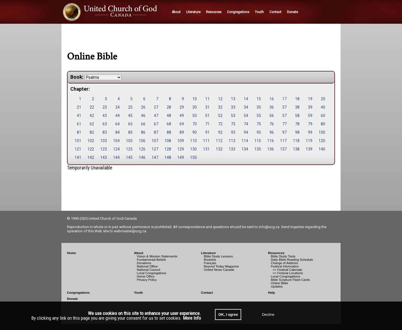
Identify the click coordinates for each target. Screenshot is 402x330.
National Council (148, 269)
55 (259, 115)
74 (246, 124)
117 (283, 140)
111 (206, 140)
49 (182, 115)
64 (117, 124)
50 (194, 115)
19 (310, 99)
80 (323, 124)
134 (244, 149)
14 (246, 99)
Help (271, 292)
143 (103, 157)
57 (284, 115)
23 (104, 107)
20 (323, 99)
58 (297, 115)
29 (182, 107)
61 (79, 124)
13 (233, 99)
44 (117, 115)
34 (246, 107)
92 (220, 132)
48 (169, 115)
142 (90, 157)
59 (310, 115)
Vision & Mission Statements (157, 256)
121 (78, 149)
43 (104, 115)
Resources (276, 253)
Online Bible (279, 283)
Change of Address (284, 263)
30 (194, 107)
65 (130, 124)
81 (79, 132)
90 (194, 132)
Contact (207, 292)
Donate (72, 298)
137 (283, 149)
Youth (138, 292)
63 (104, 124)
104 (116, 140)
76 (271, 124)
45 (130, 115)
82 (92, 132)
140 (322, 149)
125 (129, 149)
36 (271, 107)
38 (297, 107)
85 (130, 132)
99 (310, 132)
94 (246, 132)
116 (270, 140)
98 (297, 132)
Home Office (146, 276)
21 (79, 107)
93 (233, 132)
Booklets (210, 259)
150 (193, 157)
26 (143, 107)
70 (194, 124)
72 (220, 124)
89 (182, 132)
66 (143, 124)
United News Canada (219, 269)
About (138, 253)
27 (156, 107)
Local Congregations (151, 273)
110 (193, 140)
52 (220, 115)
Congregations (78, 292)
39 (310, 107)
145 (129, 157)
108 (167, 140)
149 (180, 157)
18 (297, 99)
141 (78, 157)
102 (90, 140)
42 (92, 115)
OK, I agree (228, 314)
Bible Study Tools (283, 256)
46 (143, 115)
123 (103, 149)
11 (207, 99)
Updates (277, 286)
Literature (208, 253)
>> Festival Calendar (286, 269)
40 (323, 107)
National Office (147, 266)
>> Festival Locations (287, 273)
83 (104, 132)
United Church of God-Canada (112, 218)
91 (207, 132)
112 (219, 140)
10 (194, 99)
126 (142, 149)
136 (270, 149)
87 (156, 132)
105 (129, 140)
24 (117, 107)
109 (180, 140)
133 (232, 149)
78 (297, 124)
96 (271, 132)
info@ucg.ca (269, 227)
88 (169, 132)
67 (156, 124)
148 (167, 157)
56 (271, 115)
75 (259, 124)
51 (207, 115)
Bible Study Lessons (218, 256)
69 (182, 124)
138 (296, 149)
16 (271, 99)
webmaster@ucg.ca (130, 231)
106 (142, 140)
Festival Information (285, 266)
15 (259, 99)
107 (155, 140)
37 (284, 107)
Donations (144, 263)
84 (117, 132)
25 (130, 107)
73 (233, 124)
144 (116, 157)
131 (206, 149)
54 (246, 115)
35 (259, 107)
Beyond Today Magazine (221, 266)
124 (116, 149)
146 (142, 157)
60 (323, 115)
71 (207, 124)
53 (233, 115)
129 (180, 149)
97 (284, 132)
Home (71, 253)
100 (322, 132)
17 (284, 99)
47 (156, 115)
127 (155, 149)
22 (92, 107)
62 (92, 124)
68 (169, 124)
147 (155, 157)
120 (322, 140)
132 (219, 149)
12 (220, 99)
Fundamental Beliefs (151, 259)
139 (309, 149)
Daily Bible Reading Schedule (292, 259)
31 (207, 107)
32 (220, 107)
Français (210, 263)
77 (284, 124)
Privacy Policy (147, 279)
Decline (268, 314)
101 (78, 140)
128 (167, 149)
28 (169, 107)
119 (309, 140)
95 (259, 132)
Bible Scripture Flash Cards (290, 279)
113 (232, 140)
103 (103, 140)
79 (310, 124)
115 (257, 140)
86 (143, 132)
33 (233, 107)
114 (244, 140)
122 (90, 149)
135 (257, 149)
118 (296, 140)
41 (79, 115)
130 (193, 149)
